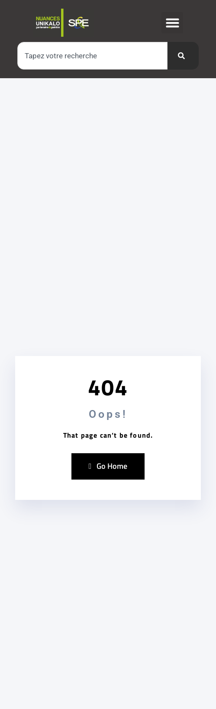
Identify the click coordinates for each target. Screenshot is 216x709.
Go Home (108, 466)
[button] (172, 23)
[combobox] (92, 56)
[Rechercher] (183, 56)
